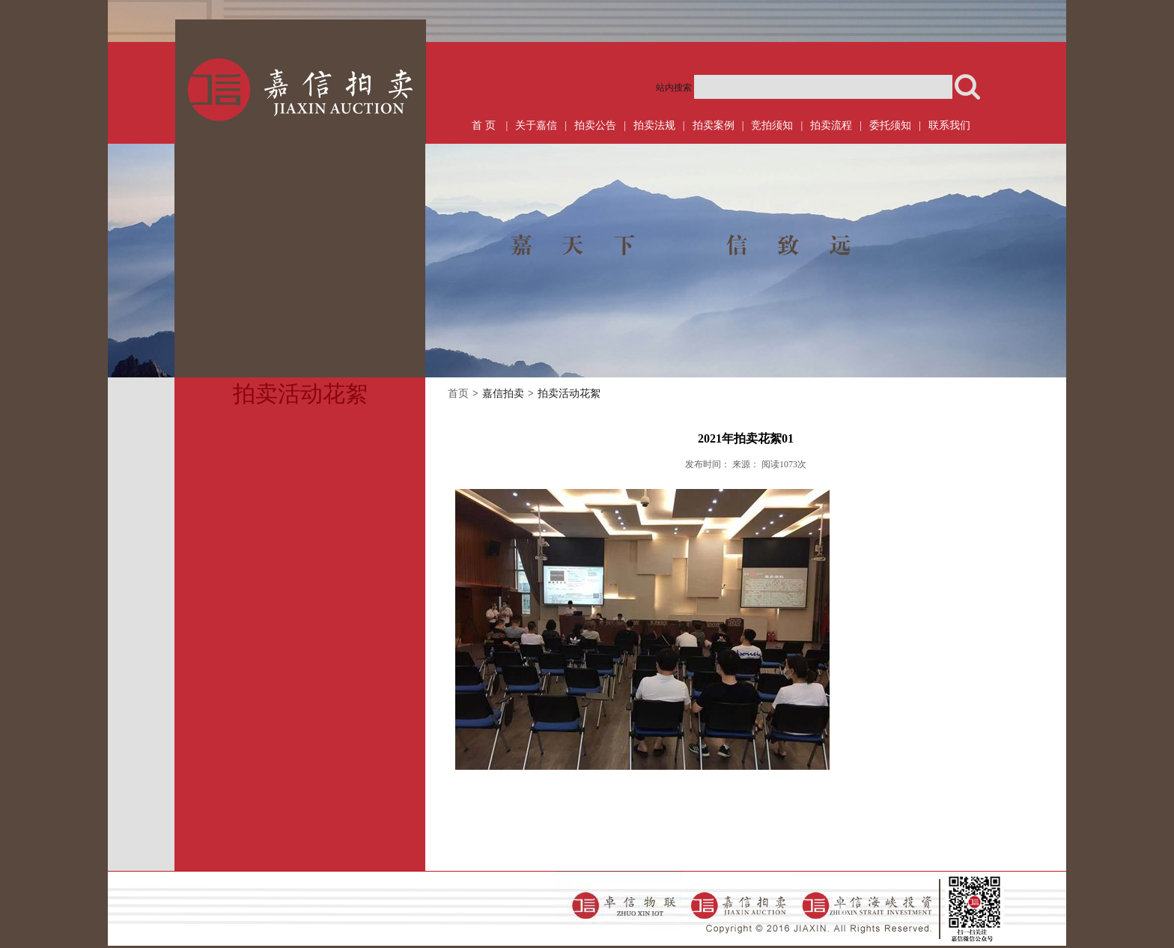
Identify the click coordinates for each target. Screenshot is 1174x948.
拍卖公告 (595, 125)
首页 (458, 393)
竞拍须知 (772, 125)
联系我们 (949, 125)
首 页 (484, 125)
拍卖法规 (654, 125)
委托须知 (890, 125)
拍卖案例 (713, 125)
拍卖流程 (831, 125)
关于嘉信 (536, 125)
